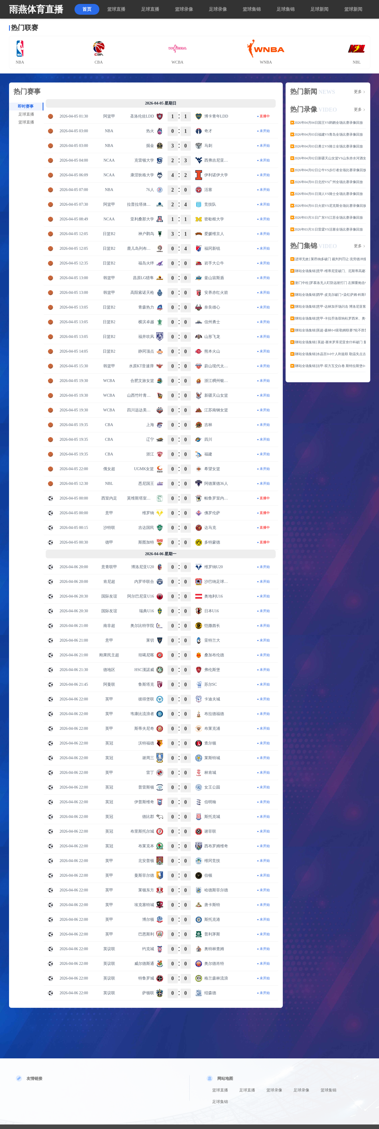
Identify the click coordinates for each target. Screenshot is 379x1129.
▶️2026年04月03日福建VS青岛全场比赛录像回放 (326, 134)
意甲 (109, 513)
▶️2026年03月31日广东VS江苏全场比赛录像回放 (326, 218)
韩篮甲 (109, 278)
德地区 (109, 670)
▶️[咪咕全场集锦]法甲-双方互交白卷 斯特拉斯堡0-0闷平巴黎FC (328, 366)
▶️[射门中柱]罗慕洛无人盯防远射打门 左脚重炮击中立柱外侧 (328, 283)
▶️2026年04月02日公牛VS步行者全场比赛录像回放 (328, 170)
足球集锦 (286, 9)
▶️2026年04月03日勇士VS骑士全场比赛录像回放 (326, 146)
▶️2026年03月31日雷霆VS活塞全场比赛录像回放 (326, 229)
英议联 (109, 949)
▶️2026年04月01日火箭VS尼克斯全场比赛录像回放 (328, 206)
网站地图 (225, 1078)
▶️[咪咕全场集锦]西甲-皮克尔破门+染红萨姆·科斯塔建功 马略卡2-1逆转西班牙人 (328, 295)
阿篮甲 (109, 116)
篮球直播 (116, 9)
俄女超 (109, 469)
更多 (358, 92)
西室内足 (109, 498)
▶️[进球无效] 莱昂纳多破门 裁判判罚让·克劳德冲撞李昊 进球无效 (328, 259)
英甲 (109, 699)
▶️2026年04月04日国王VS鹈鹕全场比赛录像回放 (326, 123)
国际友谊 (109, 596)
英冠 (109, 743)
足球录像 (218, 9)
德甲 (109, 542)
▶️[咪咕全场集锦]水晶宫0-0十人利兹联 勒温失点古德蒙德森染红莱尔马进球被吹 (328, 354)
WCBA (109, 381)
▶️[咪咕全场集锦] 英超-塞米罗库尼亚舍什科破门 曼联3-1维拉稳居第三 (328, 342)
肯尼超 (109, 581)
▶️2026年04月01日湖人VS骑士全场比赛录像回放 (326, 194)
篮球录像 (184, 9)
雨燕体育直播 (36, 9)
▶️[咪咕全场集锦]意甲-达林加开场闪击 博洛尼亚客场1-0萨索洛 (328, 307)
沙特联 (109, 528)
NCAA (109, 160)
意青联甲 (109, 567)
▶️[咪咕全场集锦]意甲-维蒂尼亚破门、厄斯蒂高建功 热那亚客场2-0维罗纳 (328, 271)
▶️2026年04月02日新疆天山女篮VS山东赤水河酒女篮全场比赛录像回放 (328, 158)
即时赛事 (26, 106)
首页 (86, 9)
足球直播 (150, 9)
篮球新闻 (353, 9)
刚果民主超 (109, 655)
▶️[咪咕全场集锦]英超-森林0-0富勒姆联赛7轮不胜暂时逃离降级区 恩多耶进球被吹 (328, 330)
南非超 (109, 626)
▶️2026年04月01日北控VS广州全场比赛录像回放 (326, 182)
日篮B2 (109, 234)
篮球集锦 (252, 9)
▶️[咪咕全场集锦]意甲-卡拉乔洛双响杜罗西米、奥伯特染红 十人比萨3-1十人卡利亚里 (328, 318)
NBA (109, 131)
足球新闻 (319, 9)
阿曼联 (109, 684)
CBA (109, 425)
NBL (109, 483)
